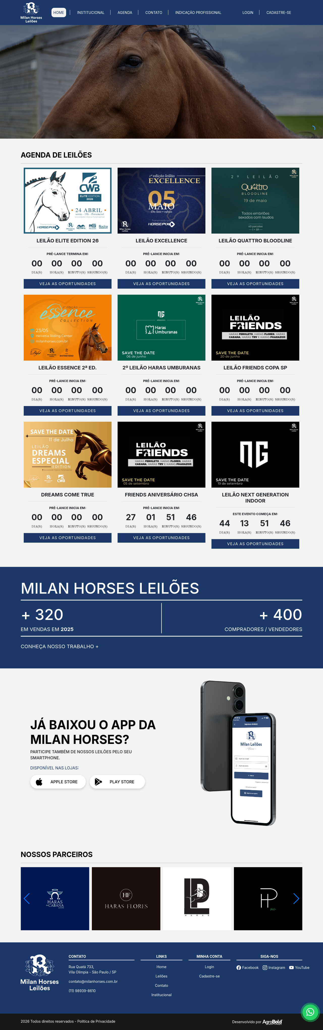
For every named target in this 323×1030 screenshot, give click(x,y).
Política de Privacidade (96, 1021)
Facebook (247, 967)
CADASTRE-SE (278, 12)
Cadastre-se (209, 976)
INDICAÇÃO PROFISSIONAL (198, 12)
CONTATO (153, 12)
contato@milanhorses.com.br (93, 981)
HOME (58, 12)
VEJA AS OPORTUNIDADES (67, 284)
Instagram (274, 967)
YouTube (299, 967)
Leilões (162, 976)
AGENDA (125, 12)
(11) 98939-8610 (82, 991)
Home (161, 967)
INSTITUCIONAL (90, 12)
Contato (161, 985)
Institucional (161, 995)
